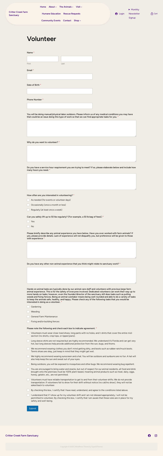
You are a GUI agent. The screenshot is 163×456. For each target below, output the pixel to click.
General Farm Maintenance (44, 316)
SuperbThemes (97, 447)
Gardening (36, 306)
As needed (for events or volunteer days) (51, 200)
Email (30, 70)
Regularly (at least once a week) (46, 209)
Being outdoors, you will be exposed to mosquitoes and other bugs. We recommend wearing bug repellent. (82, 364)
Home (43, 6)
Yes (32, 221)
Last (63, 63)
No (32, 226)
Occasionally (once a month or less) (48, 205)
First (29, 63)
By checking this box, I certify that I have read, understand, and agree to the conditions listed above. (79, 390)
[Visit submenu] (81, 7)
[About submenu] (56, 7)
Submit (32, 408)
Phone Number (35, 99)
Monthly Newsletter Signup (134, 13)
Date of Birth (34, 85)
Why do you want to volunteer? (43, 142)
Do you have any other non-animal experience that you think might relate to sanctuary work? (74, 263)
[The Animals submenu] (72, 7)
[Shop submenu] (80, 20)
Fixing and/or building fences (45, 321)
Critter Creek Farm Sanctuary (21, 435)
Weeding (35, 311)
